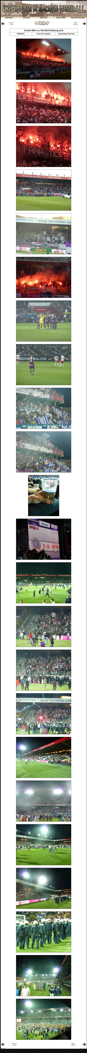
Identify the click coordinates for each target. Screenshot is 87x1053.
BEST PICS (43, 17)
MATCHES (26, 17)
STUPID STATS (61, 17)
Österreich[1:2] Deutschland (75, 23)
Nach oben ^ (3, 1048)
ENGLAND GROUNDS (78, 17)
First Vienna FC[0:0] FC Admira (11, 23)
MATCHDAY (9, 17)
